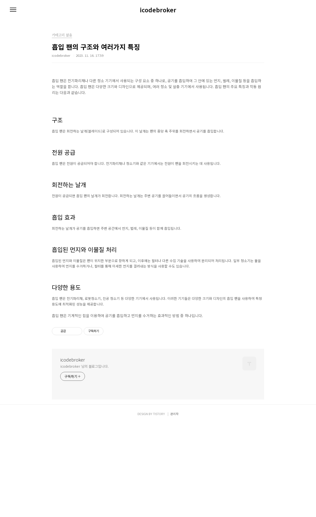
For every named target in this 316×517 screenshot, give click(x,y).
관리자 (174, 507)
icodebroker (158, 10)
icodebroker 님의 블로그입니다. (84, 460)
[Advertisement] (158, 365)
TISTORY (159, 507)
